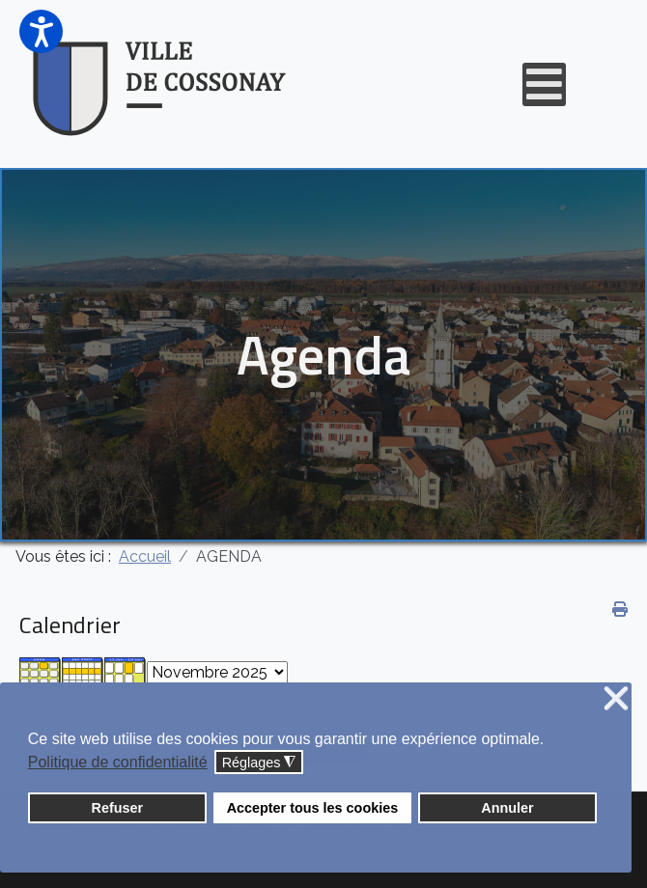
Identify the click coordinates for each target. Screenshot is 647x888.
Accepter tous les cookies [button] (313, 808)
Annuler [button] (507, 808)
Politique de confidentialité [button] (118, 762)
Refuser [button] (118, 808)
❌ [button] (616, 699)
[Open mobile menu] (544, 84)
